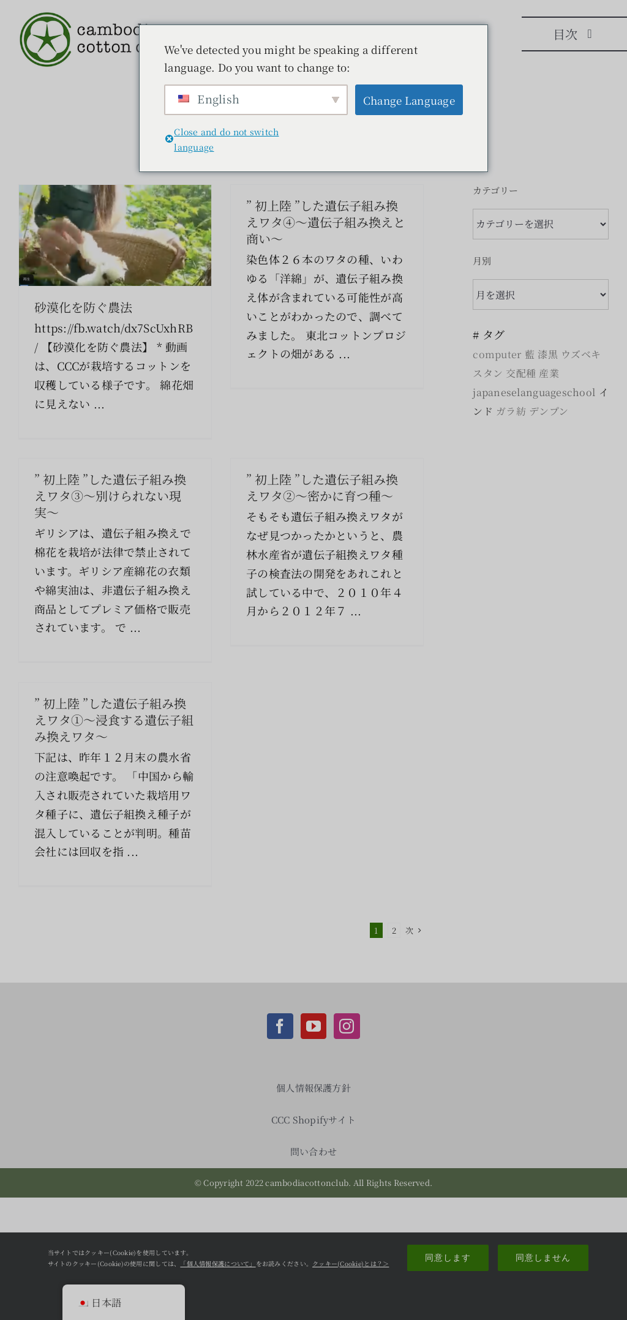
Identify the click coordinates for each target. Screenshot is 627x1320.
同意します (448, 1257)
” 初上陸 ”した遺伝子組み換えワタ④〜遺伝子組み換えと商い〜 (325, 222)
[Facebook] (280, 1026)
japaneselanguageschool (534, 392)
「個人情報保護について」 (217, 1263)
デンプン (548, 411)
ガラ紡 (511, 411)
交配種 (521, 373)
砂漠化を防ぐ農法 (83, 307)
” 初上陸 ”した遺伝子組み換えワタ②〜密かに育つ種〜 (322, 487)
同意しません (543, 1257)
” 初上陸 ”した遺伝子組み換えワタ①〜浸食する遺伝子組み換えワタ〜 (113, 719)
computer (497, 354)
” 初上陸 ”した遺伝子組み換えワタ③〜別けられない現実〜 (110, 495)
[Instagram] (346, 1026)
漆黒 (548, 354)
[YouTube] (313, 1026)
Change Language (409, 100)
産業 (549, 373)
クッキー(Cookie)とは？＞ (350, 1263)
